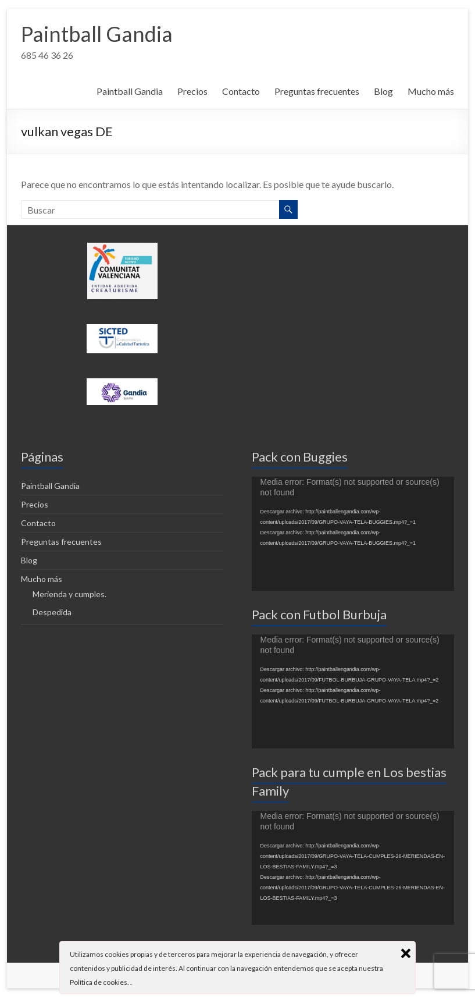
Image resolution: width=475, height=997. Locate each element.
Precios (192, 91)
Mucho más (431, 91)
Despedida (52, 612)
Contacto (241, 91)
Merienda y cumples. (69, 594)
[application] (353, 534)
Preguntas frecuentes (316, 91)
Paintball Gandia (97, 34)
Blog (383, 91)
